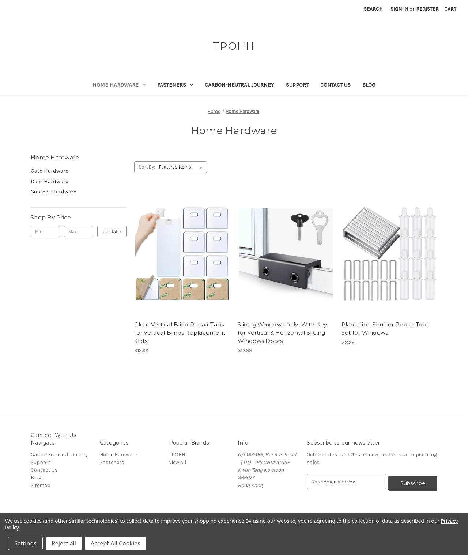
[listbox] (182, 167)
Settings (25, 543)
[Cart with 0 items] (450, 9)
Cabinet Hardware (53, 191)
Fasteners (175, 85)
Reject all (64, 543)
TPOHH (177, 455)
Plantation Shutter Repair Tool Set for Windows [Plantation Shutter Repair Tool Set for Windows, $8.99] (384, 328)
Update (112, 231)
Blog (368, 85)
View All (177, 462)
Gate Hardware (49, 170)
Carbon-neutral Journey (239, 85)
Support (297, 85)
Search (373, 9)
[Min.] (45, 231)
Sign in (399, 9)
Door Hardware (49, 181)
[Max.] (78, 231)
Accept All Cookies (115, 543)
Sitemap (40, 485)
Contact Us (335, 85)
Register (427, 9)
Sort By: (147, 167)
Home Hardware (119, 85)
